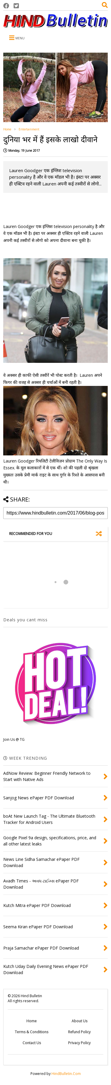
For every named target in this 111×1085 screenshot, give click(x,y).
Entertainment (29, 129)
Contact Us (31, 1042)
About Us (79, 1020)
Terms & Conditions (31, 1031)
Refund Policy (79, 1031)
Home (7, 129)
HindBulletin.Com (66, 1073)
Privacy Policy (79, 1042)
